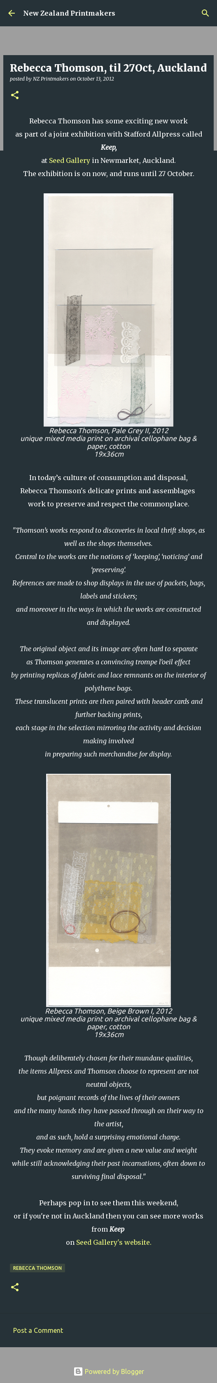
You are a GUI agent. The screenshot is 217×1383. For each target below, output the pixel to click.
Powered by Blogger (108, 1371)
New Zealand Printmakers (69, 13)
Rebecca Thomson (37, 1268)
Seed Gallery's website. (114, 1242)
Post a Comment (38, 1330)
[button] (15, 95)
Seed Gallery (69, 160)
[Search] (205, 13)
